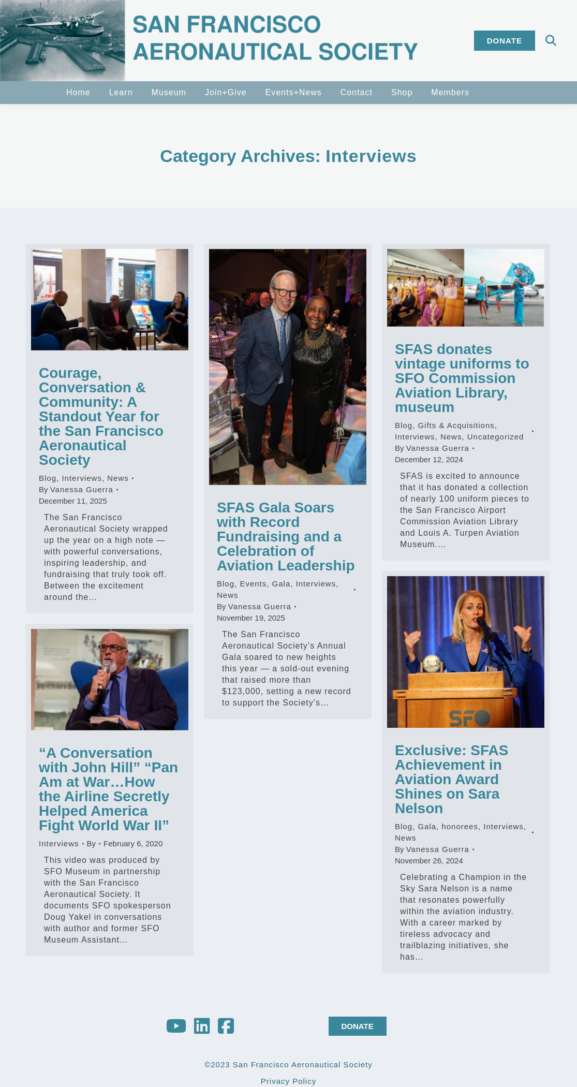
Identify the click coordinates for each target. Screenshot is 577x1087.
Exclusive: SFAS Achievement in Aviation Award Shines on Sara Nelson (451, 779)
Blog (47, 478)
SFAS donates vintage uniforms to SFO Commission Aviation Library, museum (462, 378)
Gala (281, 583)
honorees (459, 826)
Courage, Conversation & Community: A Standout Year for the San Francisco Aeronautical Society (101, 416)
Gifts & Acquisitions (456, 425)
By (76, 489)
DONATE (358, 1026)
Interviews (82, 478)
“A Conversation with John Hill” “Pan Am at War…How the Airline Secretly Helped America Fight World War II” (108, 789)
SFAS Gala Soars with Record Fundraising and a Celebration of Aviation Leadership (286, 537)
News (118, 478)
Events (253, 583)
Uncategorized (495, 436)
